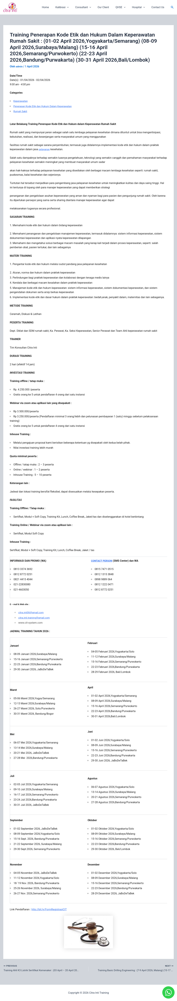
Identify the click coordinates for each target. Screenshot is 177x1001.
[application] (74, 7)
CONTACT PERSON (102, 560)
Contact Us (158, 7)
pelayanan (44, 149)
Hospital (140, 7)
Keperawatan (21, 101)
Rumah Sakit (20, 111)
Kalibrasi (69, 7)
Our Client (108, 7)
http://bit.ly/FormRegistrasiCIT (49, 909)
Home (53, 7)
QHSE (124, 7)
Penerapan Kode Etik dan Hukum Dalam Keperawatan (44, 106)
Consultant (89, 7)
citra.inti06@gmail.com (31, 612)
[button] (172, 7)
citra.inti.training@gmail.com (35, 617)
